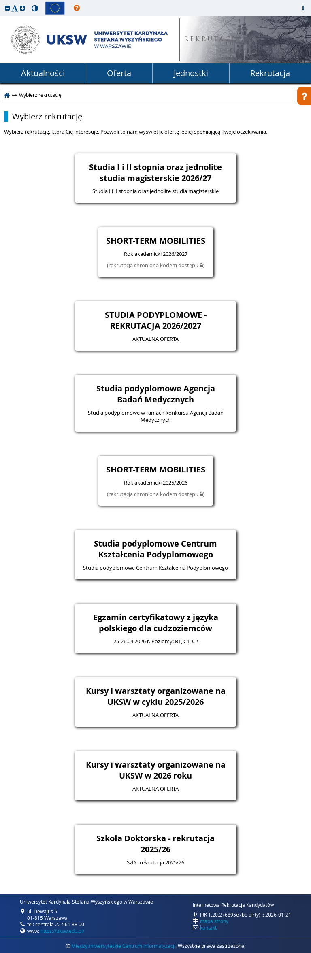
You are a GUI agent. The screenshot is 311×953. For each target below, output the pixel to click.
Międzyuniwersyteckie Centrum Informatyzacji (123, 945)
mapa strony (214, 921)
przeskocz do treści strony (2, 2)
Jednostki (191, 73)
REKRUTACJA (213, 40)
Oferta (119, 73)
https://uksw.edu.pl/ (62, 930)
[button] (7, 8)
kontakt (208, 927)
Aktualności (43, 73)
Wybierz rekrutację (47, 116)
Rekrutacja (270, 73)
